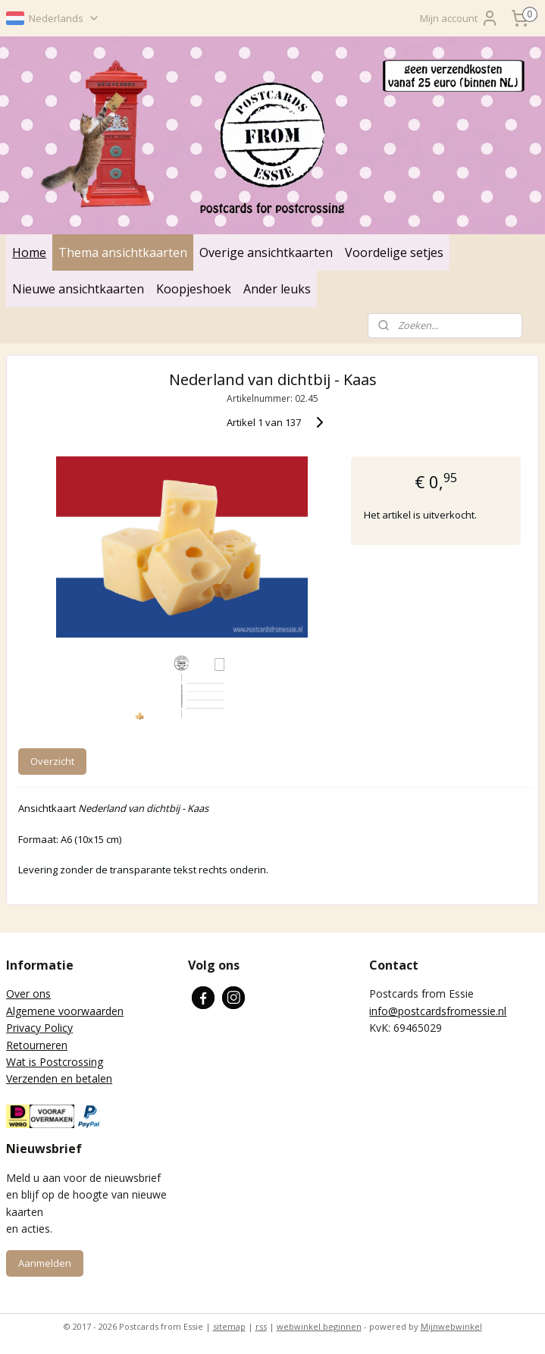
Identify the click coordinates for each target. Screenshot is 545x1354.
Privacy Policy (39, 1027)
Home (29, 252)
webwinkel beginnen (319, 1326)
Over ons (28, 993)
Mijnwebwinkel (451, 1326)
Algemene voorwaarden (65, 1011)
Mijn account (459, 18)
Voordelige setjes (394, 252)
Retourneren (36, 1045)
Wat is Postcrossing (54, 1062)
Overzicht (52, 762)
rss (261, 1326)
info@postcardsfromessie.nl (437, 1011)
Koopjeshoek (193, 289)
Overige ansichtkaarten (266, 252)
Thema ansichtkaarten (122, 252)
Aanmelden (44, 1263)
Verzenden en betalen (59, 1078)
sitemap (229, 1326)
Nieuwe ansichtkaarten (78, 289)
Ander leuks (277, 289)
